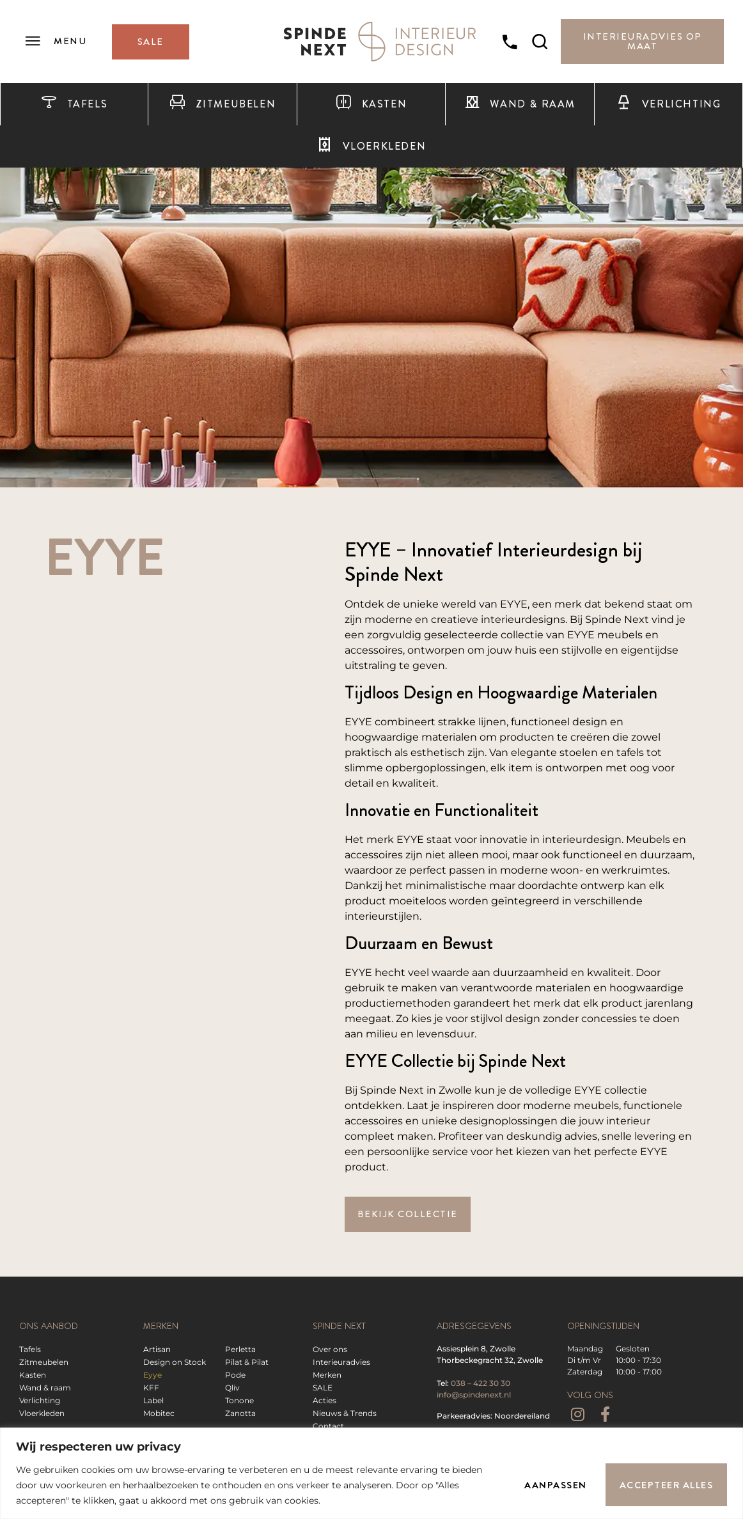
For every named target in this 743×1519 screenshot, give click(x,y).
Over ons (330, 1349)
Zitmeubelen (222, 104)
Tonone (239, 1400)
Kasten (371, 104)
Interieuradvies (341, 1362)
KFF (151, 1387)
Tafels (74, 104)
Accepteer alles (667, 1485)
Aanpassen (555, 1485)
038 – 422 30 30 (480, 1383)
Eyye (152, 1375)
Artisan (157, 1349)
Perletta (240, 1349)
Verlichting (668, 104)
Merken (327, 1375)
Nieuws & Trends (345, 1413)
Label (153, 1400)
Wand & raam (519, 104)
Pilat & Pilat (247, 1362)
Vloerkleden (371, 146)
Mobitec (159, 1413)
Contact (328, 1426)
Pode (235, 1375)
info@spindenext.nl (474, 1394)
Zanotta (240, 1413)
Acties (324, 1400)
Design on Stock (174, 1362)
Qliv (232, 1387)
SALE (322, 1387)
